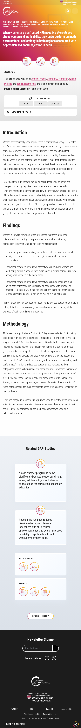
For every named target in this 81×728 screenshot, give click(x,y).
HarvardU (49, 709)
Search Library (40, 616)
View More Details (21, 112)
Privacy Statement (50, 714)
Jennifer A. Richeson (57, 78)
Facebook (47, 658)
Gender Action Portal (11, 11)
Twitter (54, 658)
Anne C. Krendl (38, 78)
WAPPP (14, 709)
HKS (31, 709)
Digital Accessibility (32, 714)
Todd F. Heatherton (26, 83)
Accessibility (66, 709)
